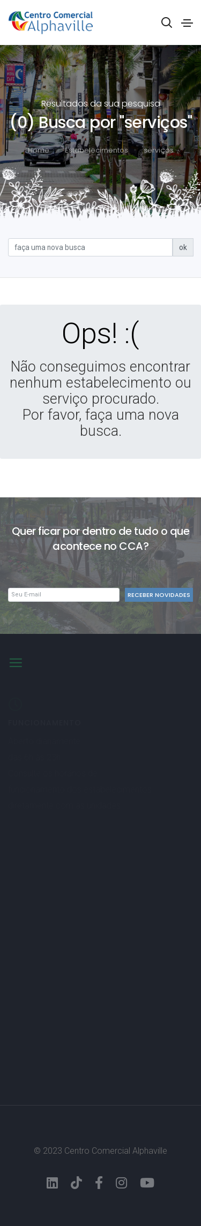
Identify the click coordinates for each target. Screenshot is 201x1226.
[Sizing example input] (90, 247)
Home (38, 150)
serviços (159, 150)
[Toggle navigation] (187, 23)
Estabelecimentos (96, 150)
